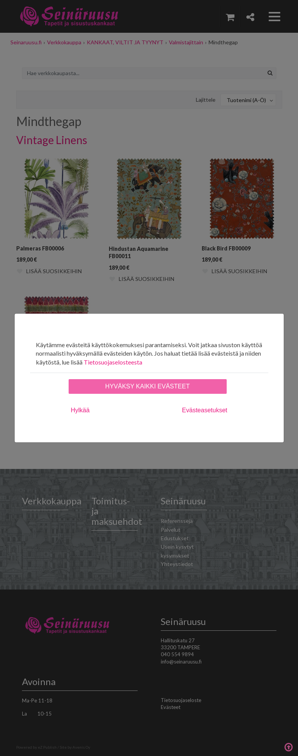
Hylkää (80, 410)
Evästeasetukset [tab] (204, 410)
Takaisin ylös (288, 746)
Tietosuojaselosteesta (113, 362)
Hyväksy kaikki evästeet (147, 386)
